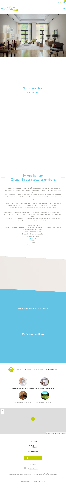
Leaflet (48, 433)
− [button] (2, 413)
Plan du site (12, 474)
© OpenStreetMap (61, 433)
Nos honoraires (28, 474)
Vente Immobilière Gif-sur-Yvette (23, 388)
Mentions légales (19, 474)
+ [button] (2, 410)
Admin (36, 474)
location (53, 208)
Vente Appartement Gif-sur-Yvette (23, 402)
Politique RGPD (53, 474)
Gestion (33, 238)
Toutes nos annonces (44, 474)
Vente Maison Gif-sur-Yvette (44, 388)
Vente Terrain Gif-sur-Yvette (45, 402)
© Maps (53, 433)
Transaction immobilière (33, 232)
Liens (33, 474)
